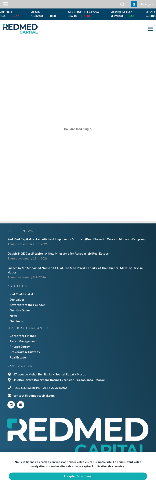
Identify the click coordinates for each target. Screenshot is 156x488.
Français (147, 4)
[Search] (122, 4)
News (13, 315)
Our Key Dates (20, 310)
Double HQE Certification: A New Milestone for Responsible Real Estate (58, 253)
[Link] (20, 29)
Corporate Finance (23, 335)
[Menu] (150, 29)
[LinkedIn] (134, 4)
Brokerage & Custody (25, 352)
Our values (17, 299)
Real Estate (18, 357)
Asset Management (23, 341)
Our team (16, 321)
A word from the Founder (27, 305)
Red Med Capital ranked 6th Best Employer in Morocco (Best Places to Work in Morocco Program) (76, 239)
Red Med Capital (21, 294)
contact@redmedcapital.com (34, 395)
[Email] (20, 405)
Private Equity (20, 346)
